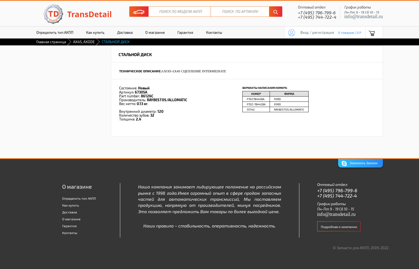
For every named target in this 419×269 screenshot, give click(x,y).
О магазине (155, 32)
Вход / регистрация (317, 32)
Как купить (95, 32)
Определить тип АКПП (54, 32)
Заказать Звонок (359, 163)
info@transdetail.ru (363, 16)
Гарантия (185, 32)
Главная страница (51, 42)
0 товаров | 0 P (349, 32)
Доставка (125, 32)
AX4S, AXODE (84, 42)
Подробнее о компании (339, 227)
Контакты (214, 32)
